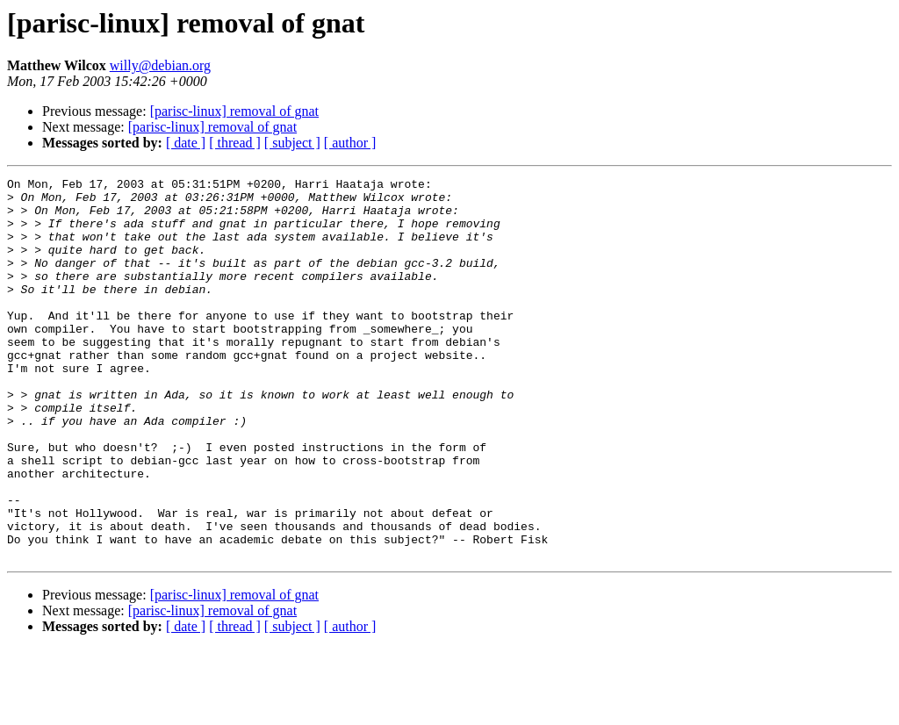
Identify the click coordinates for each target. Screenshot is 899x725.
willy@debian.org (160, 65)
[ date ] (185, 142)
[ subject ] (292, 142)
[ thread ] (235, 142)
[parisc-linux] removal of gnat (234, 111)
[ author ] (350, 142)
